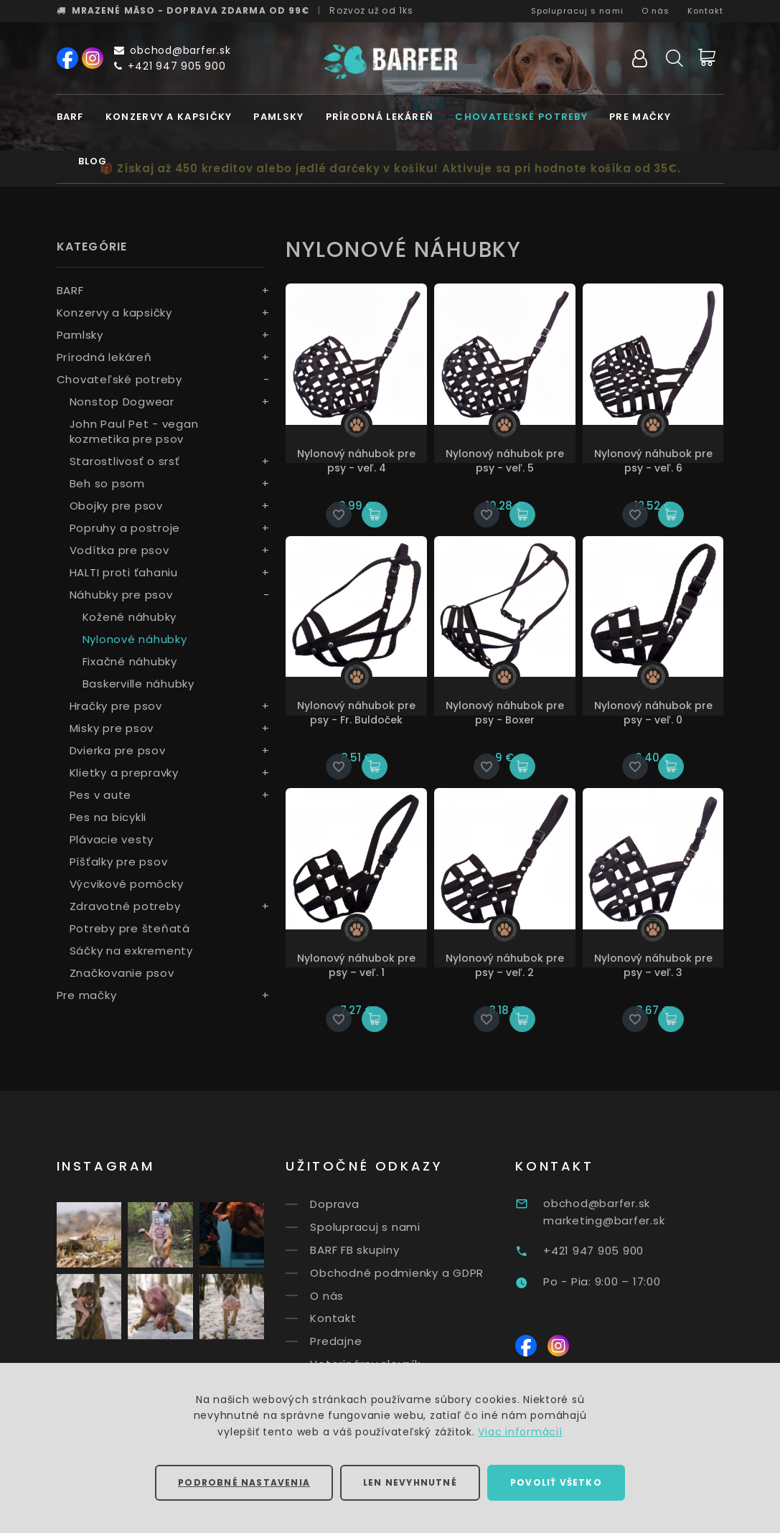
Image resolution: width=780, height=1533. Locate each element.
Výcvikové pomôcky (127, 883)
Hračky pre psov (116, 705)
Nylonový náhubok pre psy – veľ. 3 (653, 965)
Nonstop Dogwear (122, 401)
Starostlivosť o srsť (125, 461)
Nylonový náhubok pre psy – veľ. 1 (356, 965)
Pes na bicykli (108, 817)
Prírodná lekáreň (380, 116)
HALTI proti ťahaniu (124, 572)
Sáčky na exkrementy (131, 950)
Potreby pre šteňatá (130, 928)
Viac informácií (520, 1432)
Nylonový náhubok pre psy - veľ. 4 (356, 460)
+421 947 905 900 (170, 66)
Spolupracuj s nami (577, 11)
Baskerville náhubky (138, 683)
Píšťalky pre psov (119, 861)
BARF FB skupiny (381, 1249)
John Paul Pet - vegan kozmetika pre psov (134, 431)
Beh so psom (107, 483)
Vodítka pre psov (119, 550)
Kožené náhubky (130, 616)
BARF (70, 116)
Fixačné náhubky (130, 661)
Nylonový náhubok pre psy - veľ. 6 (653, 460)
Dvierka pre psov (118, 750)
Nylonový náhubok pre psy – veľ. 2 (505, 965)
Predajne (362, 1341)
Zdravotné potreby (125, 906)
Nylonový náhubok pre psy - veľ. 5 (505, 460)
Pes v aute (101, 794)
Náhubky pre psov (121, 594)
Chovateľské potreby (521, 116)
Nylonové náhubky (135, 639)
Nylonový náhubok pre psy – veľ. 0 (653, 712)
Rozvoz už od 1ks (371, 10)
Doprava (361, 1203)
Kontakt (705, 11)
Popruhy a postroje (125, 527)
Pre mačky (640, 116)
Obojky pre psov (116, 505)
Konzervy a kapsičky (168, 116)
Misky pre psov (112, 728)
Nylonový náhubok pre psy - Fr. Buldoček (356, 712)
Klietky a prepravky (124, 772)
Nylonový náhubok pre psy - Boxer (505, 712)
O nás (656, 11)
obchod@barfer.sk (172, 50)
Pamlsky (278, 116)
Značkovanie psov (122, 972)
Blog (93, 161)
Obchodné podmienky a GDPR (423, 1272)
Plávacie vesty (112, 839)
